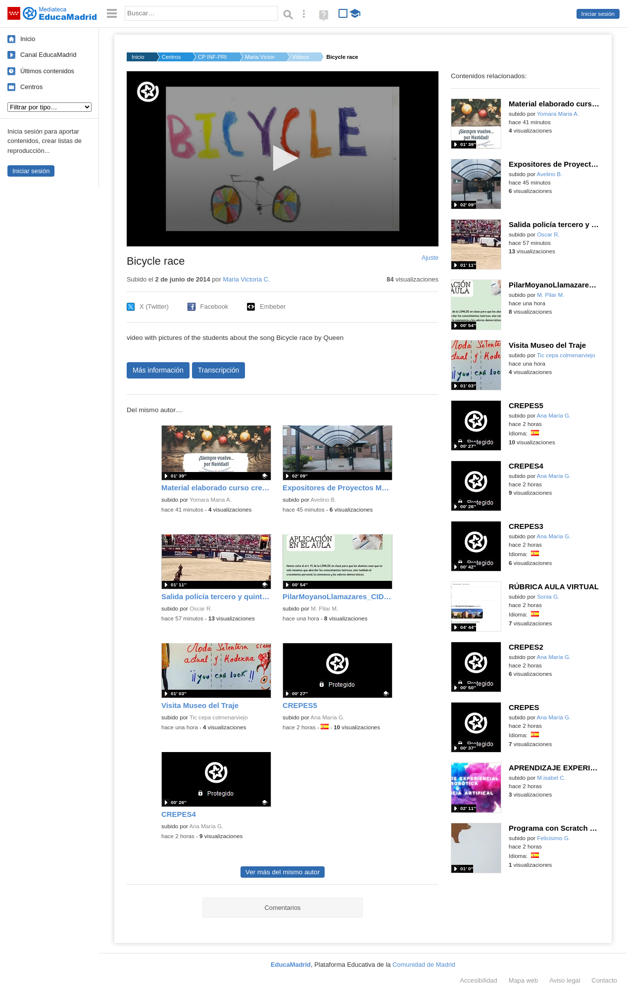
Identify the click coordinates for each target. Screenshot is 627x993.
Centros (31, 87)
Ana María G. (328, 717)
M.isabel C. (551, 778)
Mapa (523, 980)
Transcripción (219, 370)
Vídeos (300, 57)
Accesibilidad (478, 980)
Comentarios (282, 907)
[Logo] (148, 91)
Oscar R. (201, 609)
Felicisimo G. (553, 838)
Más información (158, 370)
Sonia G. (548, 597)
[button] (283, 158)
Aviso (564, 980)
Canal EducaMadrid (48, 54)
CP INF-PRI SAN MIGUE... (213, 57)
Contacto (604, 980)
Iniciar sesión (598, 14)
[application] (282, 158)
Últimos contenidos (47, 71)
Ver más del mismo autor (282, 872)
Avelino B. (324, 500)
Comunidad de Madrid (423, 964)
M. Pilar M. (324, 609)
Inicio (27, 39)
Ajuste (430, 257)
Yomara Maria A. (211, 500)
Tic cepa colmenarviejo (219, 717)
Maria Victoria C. (260, 57)
